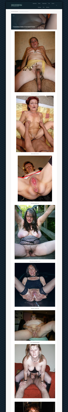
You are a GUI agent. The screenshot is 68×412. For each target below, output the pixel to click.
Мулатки (39, 7)
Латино (44, 3)
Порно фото (36, 3)
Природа (49, 3)
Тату (40, 3)
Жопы (31, 3)
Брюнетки (26, 3)
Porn (53, 3)
